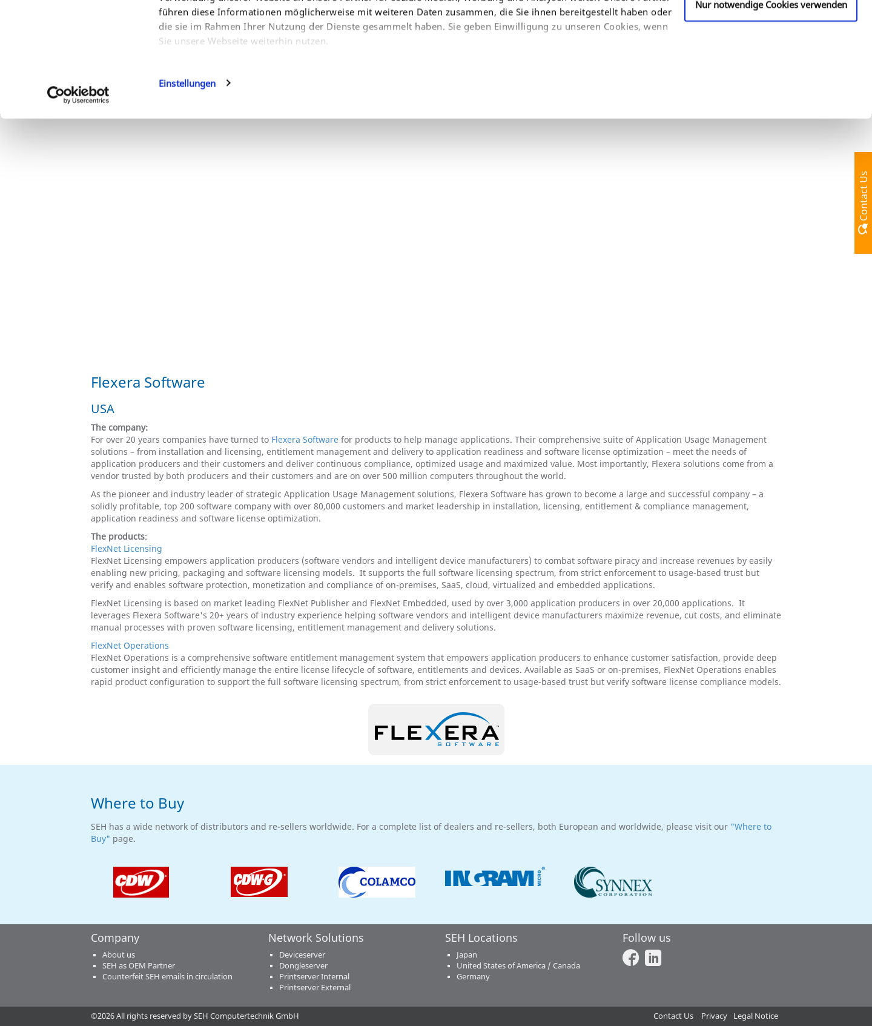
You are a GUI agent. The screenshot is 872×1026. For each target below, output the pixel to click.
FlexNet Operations (130, 645)
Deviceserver (302, 955)
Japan (467, 955)
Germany (473, 976)
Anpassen (771, 72)
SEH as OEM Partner (138, 966)
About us (118, 955)
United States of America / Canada (518, 966)
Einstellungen (187, 190)
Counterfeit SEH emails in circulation (167, 976)
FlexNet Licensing (126, 548)
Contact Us (673, 1016)
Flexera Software (305, 439)
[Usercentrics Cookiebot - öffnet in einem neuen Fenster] (78, 202)
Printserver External (315, 987)
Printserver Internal (314, 976)
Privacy (714, 1016)
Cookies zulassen (771, 32)
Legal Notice (755, 1016)
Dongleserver (303, 966)
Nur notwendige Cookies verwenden (771, 111)
